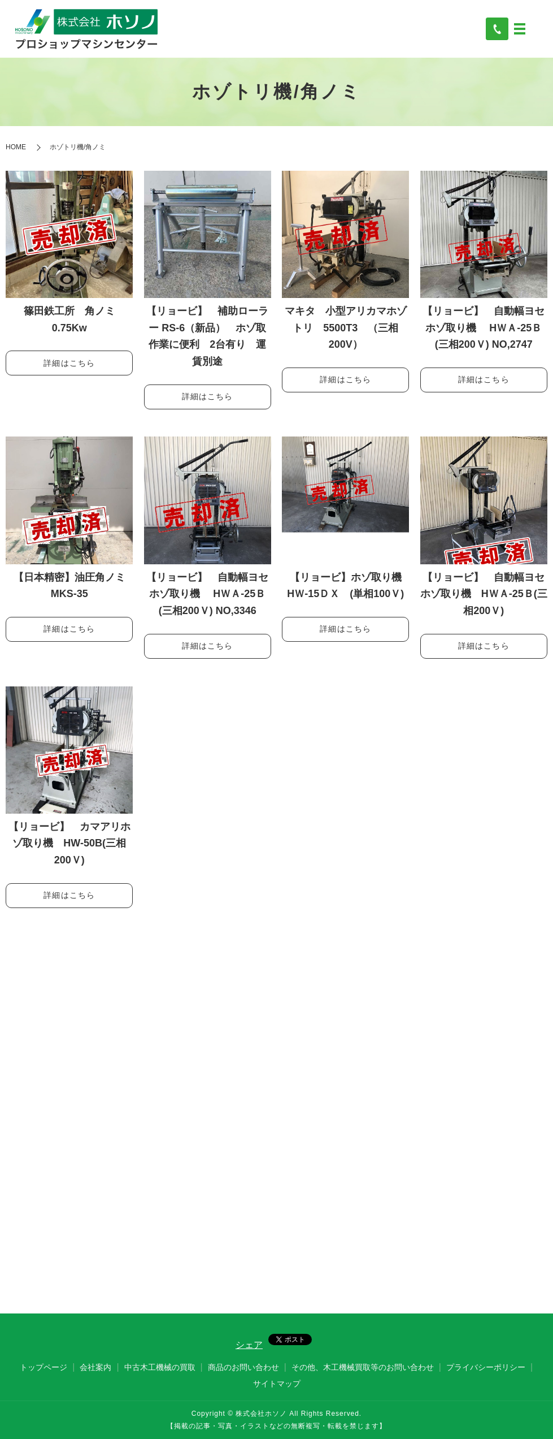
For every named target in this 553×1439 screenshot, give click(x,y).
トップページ (43, 1367)
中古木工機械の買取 (159, 1367)
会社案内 (95, 1367)
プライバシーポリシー (485, 1367)
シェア (249, 1345)
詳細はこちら (69, 363)
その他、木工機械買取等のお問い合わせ (362, 1367)
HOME (16, 147)
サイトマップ (277, 1383)
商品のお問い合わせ (243, 1367)
